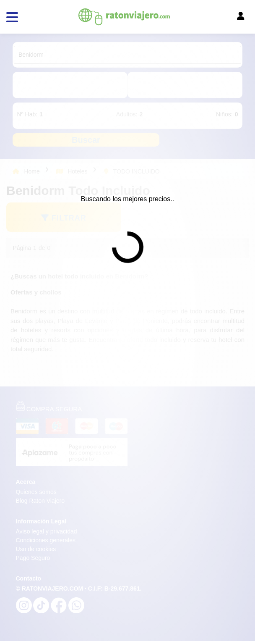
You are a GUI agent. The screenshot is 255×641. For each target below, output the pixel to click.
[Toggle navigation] (179, 18)
